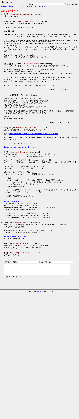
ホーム (17, 6)
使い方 (24, 6)
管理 (45, 6)
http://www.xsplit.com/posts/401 (15, 236)
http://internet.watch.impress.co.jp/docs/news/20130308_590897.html (33, 134)
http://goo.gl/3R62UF (11, 201)
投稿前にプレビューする (15, 277)
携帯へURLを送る (35, 6)
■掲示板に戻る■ (7, 6)
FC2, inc (38, 291)
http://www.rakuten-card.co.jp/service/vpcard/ (20, 147)
